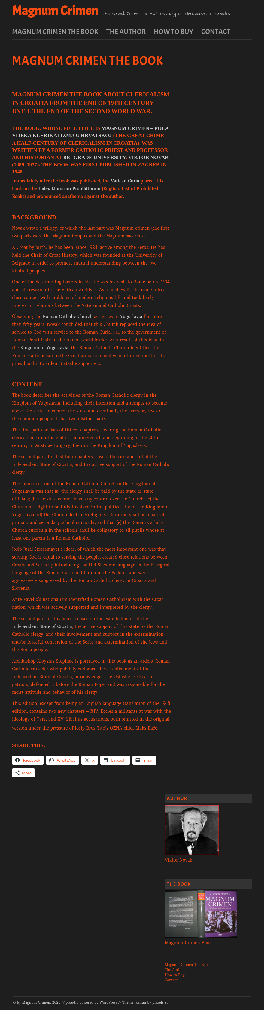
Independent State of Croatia (42, 626)
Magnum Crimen (55, 11)
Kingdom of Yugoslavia (44, 347)
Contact (215, 31)
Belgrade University (94, 157)
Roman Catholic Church (68, 316)
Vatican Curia (125, 181)
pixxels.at (160, 1002)
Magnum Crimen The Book (55, 31)
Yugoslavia (131, 316)
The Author (126, 31)
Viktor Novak (148, 157)
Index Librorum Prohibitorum (69, 188)
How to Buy (173, 31)
